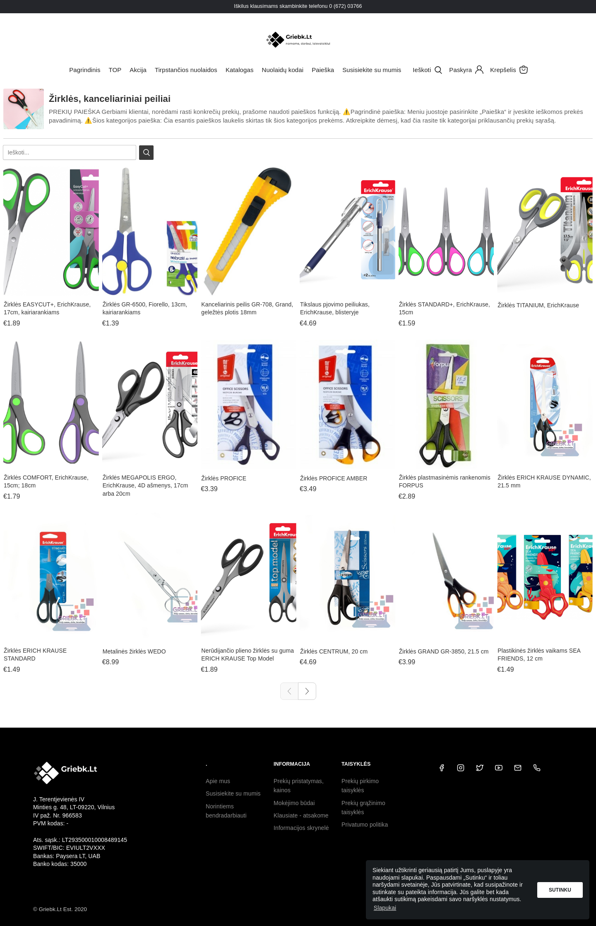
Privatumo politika (364, 824)
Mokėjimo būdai (294, 803)
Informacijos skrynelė (301, 828)
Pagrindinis (84, 69)
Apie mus (218, 781)
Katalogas (240, 69)
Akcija (138, 69)
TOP (114, 69)
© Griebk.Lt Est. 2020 (60, 909)
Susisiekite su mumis (371, 69)
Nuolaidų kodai (283, 69)
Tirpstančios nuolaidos (186, 69)
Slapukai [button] (385, 907)
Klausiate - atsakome (301, 815)
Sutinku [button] (560, 890)
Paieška (323, 69)
